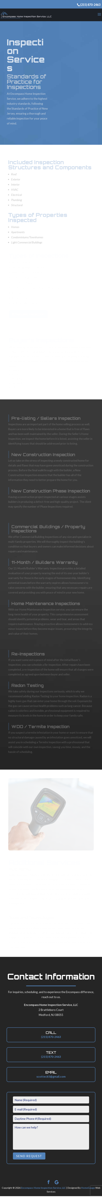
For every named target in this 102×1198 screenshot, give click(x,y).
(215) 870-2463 (90, 5)
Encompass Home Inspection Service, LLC (43, 1189)
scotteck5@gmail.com (51, 1078)
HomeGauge (88, 1189)
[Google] (56, 1184)
